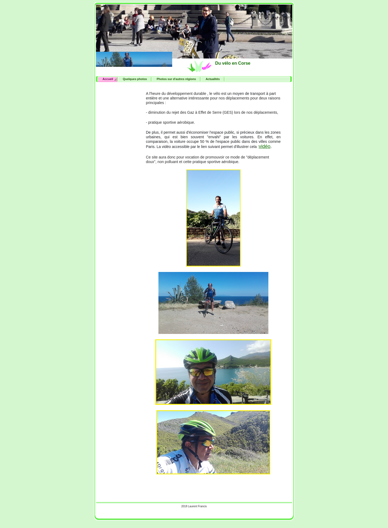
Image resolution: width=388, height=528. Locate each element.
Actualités (213, 79)
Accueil (108, 79)
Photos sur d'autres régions (176, 79)
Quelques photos (135, 79)
